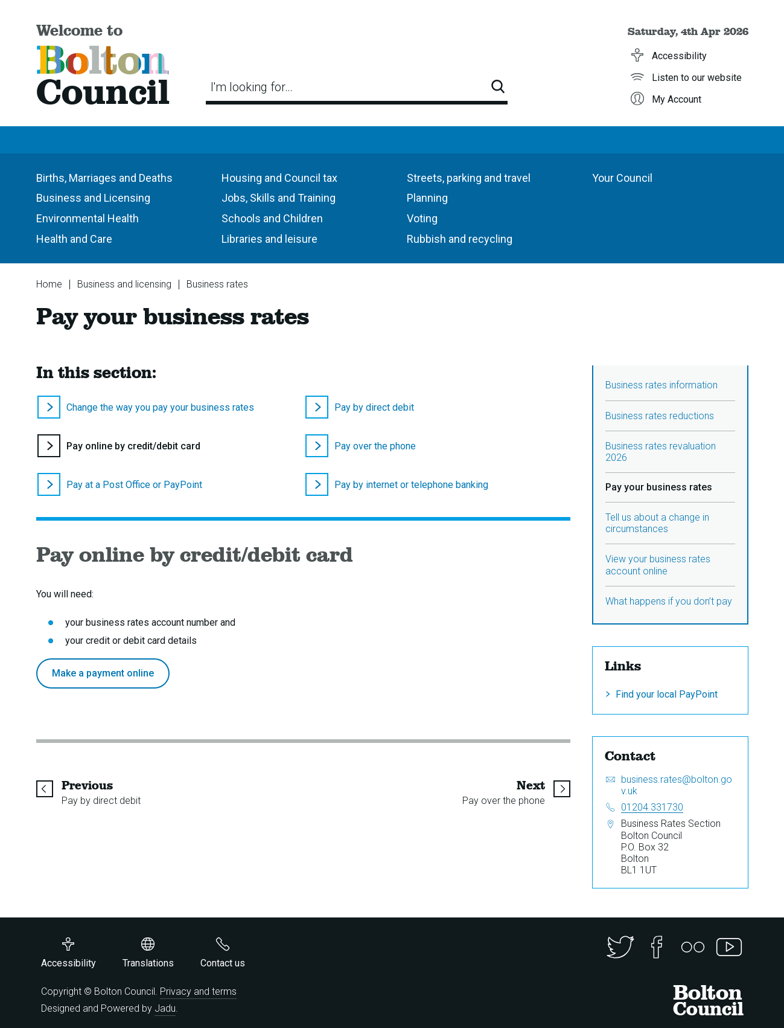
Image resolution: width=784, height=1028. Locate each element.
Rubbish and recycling (459, 239)
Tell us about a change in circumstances (657, 523)
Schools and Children (272, 218)
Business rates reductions (659, 416)
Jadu (165, 1008)
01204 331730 (652, 807)
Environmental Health (87, 218)
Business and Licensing (93, 197)
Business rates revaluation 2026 (660, 451)
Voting (422, 218)
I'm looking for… (252, 87)
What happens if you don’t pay (668, 601)
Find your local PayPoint (667, 694)
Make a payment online (103, 673)
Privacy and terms (198, 991)
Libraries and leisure (269, 239)
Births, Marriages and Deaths (104, 178)
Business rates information (661, 385)
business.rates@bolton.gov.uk (676, 785)
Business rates (217, 284)
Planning (427, 197)
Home (49, 284)
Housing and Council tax (279, 178)
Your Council (622, 178)
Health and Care (74, 239)
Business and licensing (124, 284)
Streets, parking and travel (469, 178)
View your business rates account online (657, 564)
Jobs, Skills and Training (278, 197)
